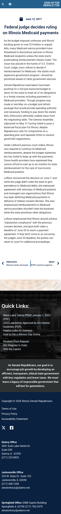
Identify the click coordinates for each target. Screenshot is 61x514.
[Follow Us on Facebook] (11, 4)
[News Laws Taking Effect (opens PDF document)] (30, 317)
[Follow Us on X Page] (4, 428)
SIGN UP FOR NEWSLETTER (51, 4)
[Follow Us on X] (4, 4)
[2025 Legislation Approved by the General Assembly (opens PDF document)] (30, 325)
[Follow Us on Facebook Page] (13, 428)
